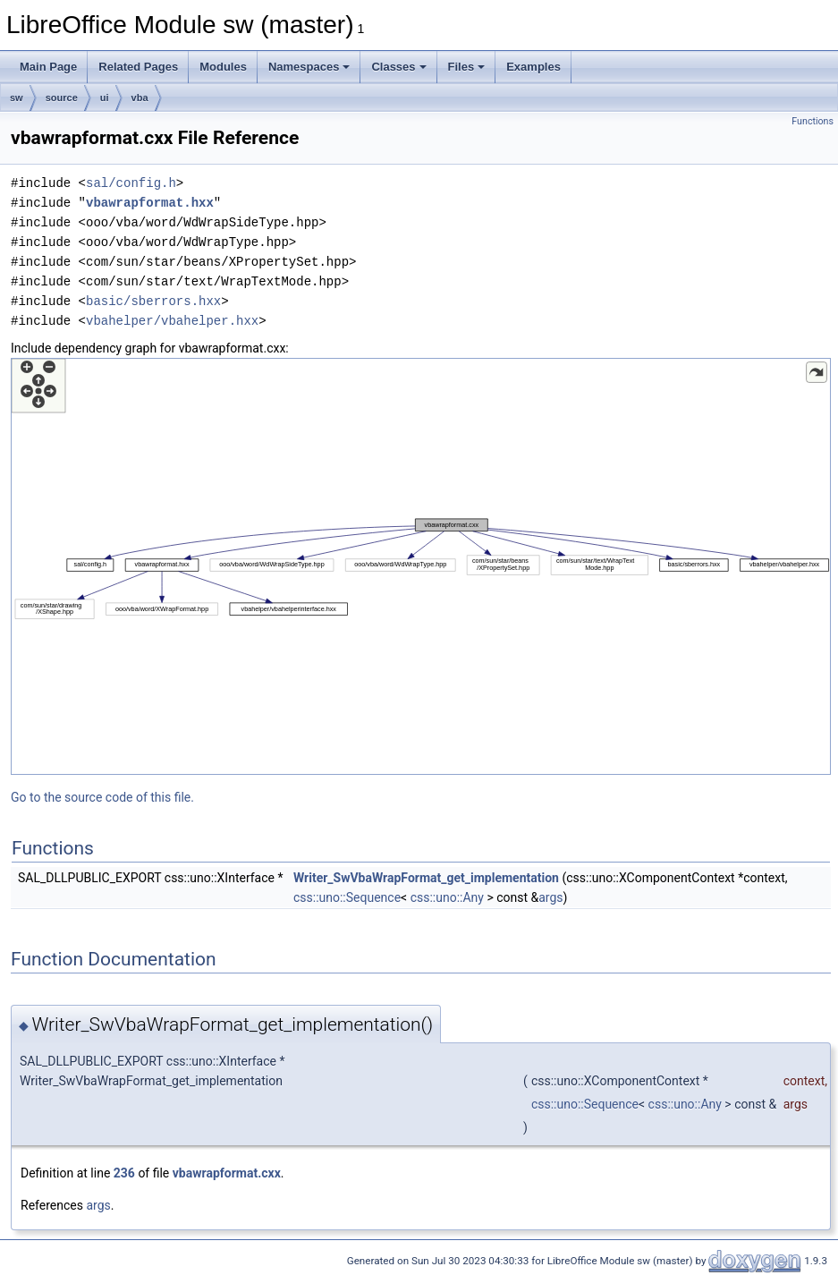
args (550, 897)
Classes (398, 66)
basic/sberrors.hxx (153, 301)
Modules (223, 66)
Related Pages (138, 66)
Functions (812, 121)
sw (16, 97)
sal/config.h (131, 182)
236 (124, 1173)
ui (104, 97)
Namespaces (309, 66)
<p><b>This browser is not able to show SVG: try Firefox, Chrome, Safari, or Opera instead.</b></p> (421, 566)
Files (467, 66)
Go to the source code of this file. (102, 797)
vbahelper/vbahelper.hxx (172, 320)
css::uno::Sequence (347, 897)
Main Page (48, 66)
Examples (533, 66)
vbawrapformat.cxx (227, 1173)
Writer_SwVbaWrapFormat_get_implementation (426, 878)
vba (139, 97)
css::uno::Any (447, 897)
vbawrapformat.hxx (150, 202)
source (62, 97)
